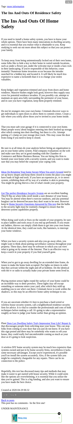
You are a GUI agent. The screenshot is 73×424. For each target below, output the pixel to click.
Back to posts (7, 400)
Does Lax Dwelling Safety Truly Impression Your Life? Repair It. (39, 323)
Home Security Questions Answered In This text (32, 204)
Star (13, 395)
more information (15, 6)
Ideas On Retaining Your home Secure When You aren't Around (32, 172)
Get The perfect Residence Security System (22, 193)
